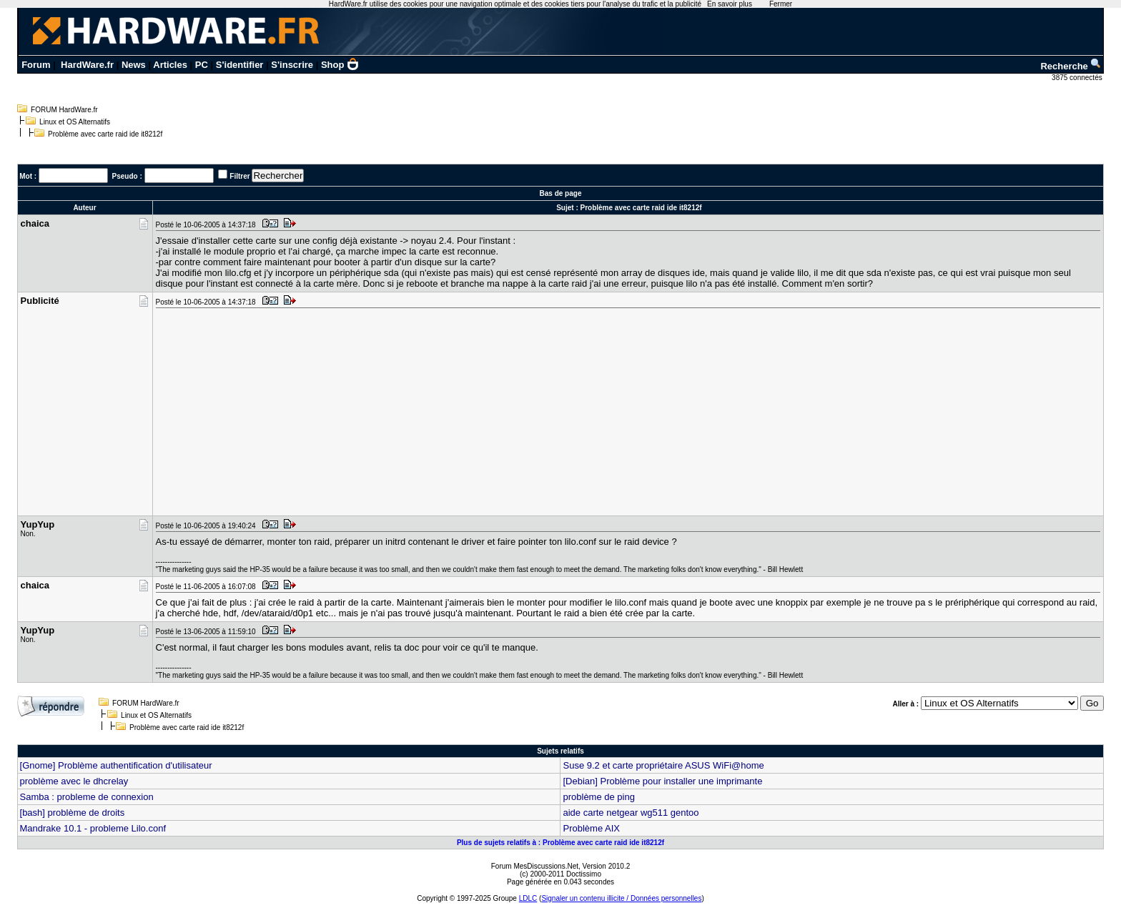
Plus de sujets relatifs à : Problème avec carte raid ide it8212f (560, 843)
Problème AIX (591, 828)
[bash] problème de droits (72, 812)
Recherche (1071, 66)
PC (201, 64)
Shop (340, 64)
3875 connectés (1078, 78)
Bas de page (561, 193)
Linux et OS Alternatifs (74, 122)
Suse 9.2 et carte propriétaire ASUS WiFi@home (663, 765)
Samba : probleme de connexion (87, 796)
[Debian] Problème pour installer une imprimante (662, 781)
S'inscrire (292, 64)
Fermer (780, 4)
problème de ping (598, 796)
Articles (170, 64)
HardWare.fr (87, 64)
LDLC (528, 898)
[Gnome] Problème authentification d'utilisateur (116, 765)
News (134, 64)
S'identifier (240, 64)
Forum (35, 64)
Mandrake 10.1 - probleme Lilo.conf (93, 828)
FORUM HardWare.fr (64, 110)
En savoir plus (729, 4)
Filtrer (239, 176)
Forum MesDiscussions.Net (534, 866)
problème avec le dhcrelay (74, 781)
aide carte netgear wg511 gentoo (630, 812)
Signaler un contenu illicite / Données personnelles (621, 898)
